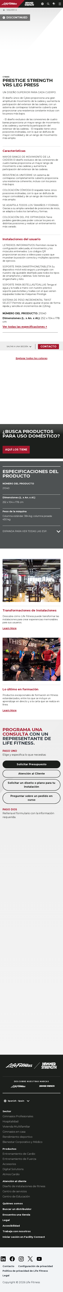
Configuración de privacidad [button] (35, 1266)
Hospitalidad (10, 1121)
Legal (6, 1220)
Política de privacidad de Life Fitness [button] (25, 1270)
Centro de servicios (15, 1191)
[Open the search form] (48, 3)
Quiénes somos (13, 1203)
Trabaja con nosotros (17, 1231)
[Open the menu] (59, 3)
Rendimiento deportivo (17, 1136)
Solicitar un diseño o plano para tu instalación (31, 784)
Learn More (10, 628)
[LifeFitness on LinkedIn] (3, 1258)
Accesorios (9, 1164)
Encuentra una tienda (16, 1214)
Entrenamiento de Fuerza (19, 1158)
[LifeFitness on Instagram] (21, 1258)
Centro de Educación (16, 1196)
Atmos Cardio (11, 1174)
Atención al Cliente (31, 773)
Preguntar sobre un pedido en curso (31, 797)
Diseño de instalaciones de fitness (24, 1186)
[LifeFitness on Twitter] (30, 1258)
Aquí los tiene (16, 449)
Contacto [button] (8, 1266)
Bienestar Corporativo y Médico (22, 1142)
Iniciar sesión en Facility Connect (24, 1236)
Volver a (10, 10)
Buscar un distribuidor (17, 1209)
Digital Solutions (13, 1169)
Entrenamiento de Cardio (19, 1153)
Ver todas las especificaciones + (25, 326)
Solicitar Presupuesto (31, 764)
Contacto (48, 346)
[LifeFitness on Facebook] (12, 1258)
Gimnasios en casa (14, 1131)
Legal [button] (6, 1275)
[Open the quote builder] (54, 3)
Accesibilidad (11, 1225)
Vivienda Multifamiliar (16, 1126)
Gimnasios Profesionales (18, 1116)
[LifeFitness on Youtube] (39, 1258)
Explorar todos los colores (31, 358)
